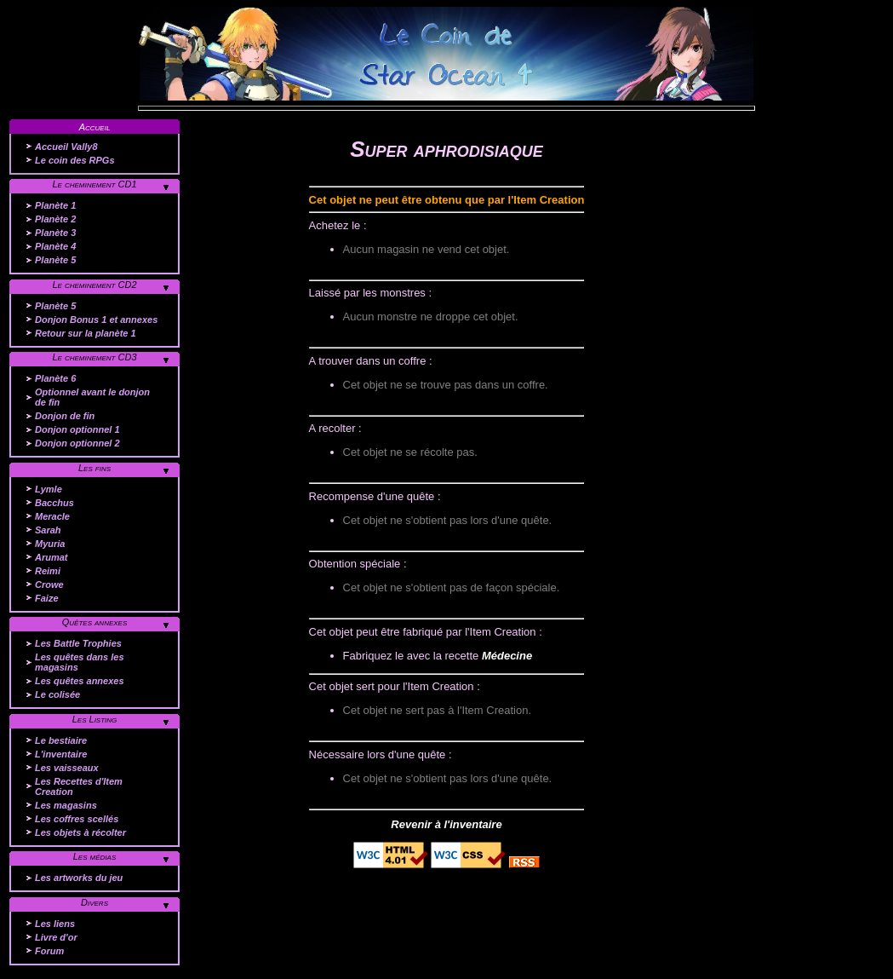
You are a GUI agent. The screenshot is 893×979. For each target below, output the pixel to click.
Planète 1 (55, 205)
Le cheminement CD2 (94, 284)
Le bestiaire (61, 740)
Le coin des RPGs (75, 160)
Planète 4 (55, 246)
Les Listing (94, 719)
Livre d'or (56, 937)
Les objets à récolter (80, 832)
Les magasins (66, 805)
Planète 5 (55, 260)
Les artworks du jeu (79, 877)
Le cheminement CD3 (94, 357)
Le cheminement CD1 (94, 184)
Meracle (52, 516)
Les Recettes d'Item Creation (79, 786)
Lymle (48, 489)
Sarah (48, 530)
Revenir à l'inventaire (446, 824)
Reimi (47, 571)
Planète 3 (55, 232)
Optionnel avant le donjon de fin (92, 397)
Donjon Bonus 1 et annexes (96, 319)
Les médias (95, 856)
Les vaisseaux (67, 768)
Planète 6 (55, 378)
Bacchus (54, 503)
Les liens (55, 924)
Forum (49, 951)
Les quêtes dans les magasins (79, 662)
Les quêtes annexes (79, 681)
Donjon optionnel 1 (77, 429)
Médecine (507, 655)
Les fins (94, 468)
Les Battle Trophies (78, 643)
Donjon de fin (64, 416)
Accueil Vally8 (66, 146)
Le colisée (57, 694)
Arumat (51, 557)
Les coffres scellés (76, 819)
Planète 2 (55, 219)
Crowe (49, 584)
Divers (94, 902)
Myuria (50, 543)
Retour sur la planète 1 (85, 333)
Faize (47, 598)
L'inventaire (61, 754)
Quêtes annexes (95, 622)
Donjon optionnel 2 (77, 443)
